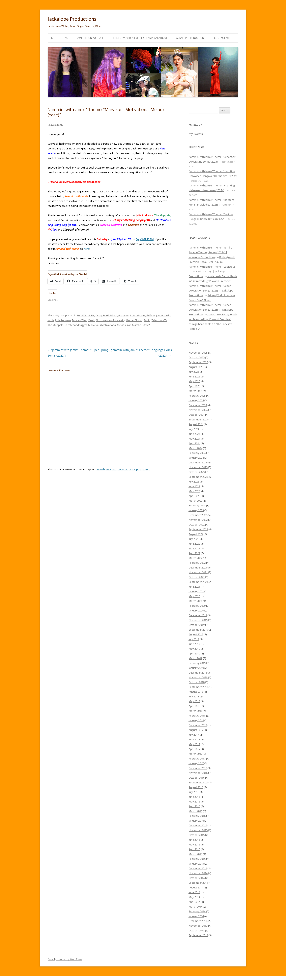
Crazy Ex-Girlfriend (106, 315)
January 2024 (196, 457)
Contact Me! (222, 38)
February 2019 (197, 663)
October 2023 (197, 472)
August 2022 (196, 534)
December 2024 (198, 405)
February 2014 (197, 911)
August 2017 (196, 730)
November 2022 (198, 520)
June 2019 (194, 644)
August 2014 (196, 887)
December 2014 (198, 868)
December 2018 (198, 672)
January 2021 (196, 591)
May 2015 (194, 844)
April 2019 (194, 653)
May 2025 (194, 381)
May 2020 (194, 596)
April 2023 (194, 496)
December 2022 (198, 515)
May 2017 (194, 744)
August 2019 (196, 634)
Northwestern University (110, 320)
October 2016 (197, 777)
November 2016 (198, 773)
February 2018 (197, 715)
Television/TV (159, 320)
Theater (69, 325)
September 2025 (198, 362)
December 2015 (198, 825)
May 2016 (194, 801)
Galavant (123, 315)
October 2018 (197, 682)
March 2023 (195, 500)
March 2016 (195, 811)
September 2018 (198, 687)
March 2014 (195, 906)
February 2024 (197, 453)
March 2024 (195, 448)
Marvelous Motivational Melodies (108, 325)
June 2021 (194, 586)
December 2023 (198, 462)
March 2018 (195, 711)
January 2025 (196, 400)
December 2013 (198, 921)
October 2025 (197, 357)
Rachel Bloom (134, 320)
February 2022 (197, 563)
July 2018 (194, 696)
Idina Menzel (137, 315)
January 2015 (196, 863)
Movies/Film (79, 320)
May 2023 (194, 491)
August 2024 (196, 424)
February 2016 (197, 816)
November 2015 (198, 830)
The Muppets (55, 325)
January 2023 (196, 510)
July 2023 (194, 481)
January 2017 (196, 763)
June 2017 (194, 739)
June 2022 (194, 543)
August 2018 (196, 691)
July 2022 (194, 539)
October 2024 (197, 414)
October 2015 (197, 835)
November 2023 (198, 467)
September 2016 (198, 782)
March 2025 (195, 391)
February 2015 (197, 859)
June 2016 (194, 797)
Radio (147, 320)
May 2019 (194, 648)
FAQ (66, 38)
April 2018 (194, 706)
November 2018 (198, 677)
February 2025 (197, 395)
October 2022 (197, 524)
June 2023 (194, 486)
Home (51, 38)
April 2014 (194, 902)
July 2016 (194, 792)
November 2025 (198, 352)
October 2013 (197, 930)
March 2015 (195, 854)
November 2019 (198, 620)
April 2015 (194, 849)
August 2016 (196, 787)
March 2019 (195, 658)
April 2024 (194, 443)
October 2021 (197, 577)
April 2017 (194, 749)
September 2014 (198, 882)
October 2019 (197, 625)
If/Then (150, 315)
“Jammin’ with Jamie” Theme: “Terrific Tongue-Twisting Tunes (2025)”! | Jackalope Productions (210, 252)
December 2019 (198, 615)
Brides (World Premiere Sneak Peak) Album (140, 38)
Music (91, 320)
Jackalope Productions (72, 19)
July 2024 (194, 429)
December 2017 (198, 725)
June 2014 (194, 892)
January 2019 (196, 668)
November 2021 (198, 572)
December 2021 (198, 567)
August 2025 (196, 367)
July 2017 (194, 734)
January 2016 (196, 820)
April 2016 (194, 806)
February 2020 (197, 605)
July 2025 (194, 371)
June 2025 (194, 376)
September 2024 (198, 419)
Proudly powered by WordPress (65, 959)
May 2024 (194, 438)
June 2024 (194, 434)
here (86, 249)
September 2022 (198, 529)
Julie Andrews (63, 320)
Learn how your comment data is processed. (123, 469)
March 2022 (195, 558)
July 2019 (194, 639)
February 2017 (197, 758)
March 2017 (195, 754)
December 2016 (198, 768)
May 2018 (194, 701)
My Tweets (196, 134)
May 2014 (194, 897)
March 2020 (195, 601)
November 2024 (198, 410)
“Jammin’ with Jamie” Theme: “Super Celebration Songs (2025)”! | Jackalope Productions (211, 290)
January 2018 (196, 720)
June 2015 (194, 839)
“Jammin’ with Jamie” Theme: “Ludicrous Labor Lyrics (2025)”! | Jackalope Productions (212, 271)
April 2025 (194, 386)
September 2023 (198, 477)
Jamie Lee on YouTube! (90, 38)
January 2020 (196, 610)
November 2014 (198, 873)
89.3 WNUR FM (85, 315)
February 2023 (197, 505)
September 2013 (198, 935)
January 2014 (196, 916)
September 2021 (198, 582)
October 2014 (197, 878)
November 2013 (198, 925)
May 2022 (194, 548)
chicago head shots (200, 324)
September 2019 (198, 629)
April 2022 (194, 553)
